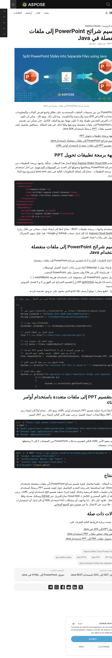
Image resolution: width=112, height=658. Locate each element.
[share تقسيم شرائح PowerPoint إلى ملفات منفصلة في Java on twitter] (70, 588)
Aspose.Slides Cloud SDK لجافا (79, 163)
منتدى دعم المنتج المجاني (57, 504)
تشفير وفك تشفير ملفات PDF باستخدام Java (81, 533)
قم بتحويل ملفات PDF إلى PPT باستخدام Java (80, 538)
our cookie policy (97, 633)
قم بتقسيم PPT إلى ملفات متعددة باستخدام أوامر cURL (75, 145)
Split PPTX (71, 557)
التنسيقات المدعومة (35, 167)
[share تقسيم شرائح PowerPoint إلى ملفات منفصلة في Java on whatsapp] (46, 588)
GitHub (35, 496)
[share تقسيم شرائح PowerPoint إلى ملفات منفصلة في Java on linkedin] (64, 588)
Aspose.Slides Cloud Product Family (89, 551)
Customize (93, 647)
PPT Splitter (100, 557)
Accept (82, 639)
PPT (84, 128)
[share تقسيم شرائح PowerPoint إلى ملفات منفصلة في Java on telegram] (40, 588)
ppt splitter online (53, 557)
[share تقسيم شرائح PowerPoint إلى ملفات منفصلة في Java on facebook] (52, 588)
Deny (71, 647)
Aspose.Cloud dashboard (93, 233)
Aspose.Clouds (82, 26)
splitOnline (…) (73, 281)
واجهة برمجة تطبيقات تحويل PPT (87, 135)
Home (104, 13)
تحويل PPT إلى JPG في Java (89, 529)
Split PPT (85, 557)
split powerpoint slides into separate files (87, 563)
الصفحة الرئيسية (100, 26)
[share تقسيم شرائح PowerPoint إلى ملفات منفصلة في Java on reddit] (58, 588)
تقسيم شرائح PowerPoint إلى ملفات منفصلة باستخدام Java (72, 140)
